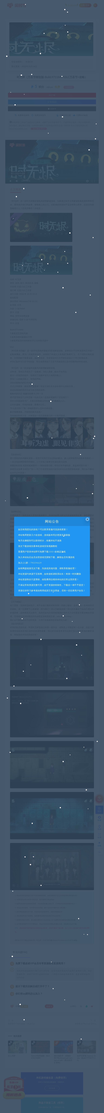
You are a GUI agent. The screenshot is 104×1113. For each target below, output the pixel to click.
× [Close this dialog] (87, 519)
